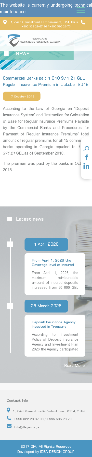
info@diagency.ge (23, 426)
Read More (74, 365)
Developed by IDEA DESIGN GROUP (46, 451)
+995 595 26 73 (60, 26)
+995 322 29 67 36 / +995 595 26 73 (39, 418)
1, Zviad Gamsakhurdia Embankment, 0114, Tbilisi (41, 22)
